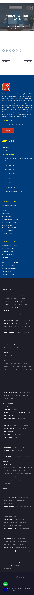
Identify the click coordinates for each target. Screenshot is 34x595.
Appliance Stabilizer (9, 450)
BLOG (5, 488)
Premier (16, 447)
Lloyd (15, 298)
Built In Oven (7, 425)
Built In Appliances (9, 415)
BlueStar (13, 295)
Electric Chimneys (9, 228)
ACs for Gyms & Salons (22, 497)
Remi (11, 369)
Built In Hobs (21, 412)
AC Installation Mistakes (21, 535)
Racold (29, 395)
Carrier (20, 295)
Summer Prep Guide (8, 535)
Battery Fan (7, 216)
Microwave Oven (8, 254)
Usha (10, 347)
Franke (17, 437)
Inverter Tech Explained (10, 541)
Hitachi (7, 298)
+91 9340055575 (10, 187)
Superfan (24, 369)
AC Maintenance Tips (24, 528)
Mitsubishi (22, 298)
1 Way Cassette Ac (8, 314)
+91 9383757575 (10, 178)
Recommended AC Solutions (11, 494)
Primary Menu (30, 2)
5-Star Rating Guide (23, 541)
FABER (23, 381)
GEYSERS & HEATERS (9, 386)
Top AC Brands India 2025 (10, 513)
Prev (5, 62)
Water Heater (8, 271)
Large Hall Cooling (9, 503)
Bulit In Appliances (10, 477)
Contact (5, 150)
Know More (8, 130)
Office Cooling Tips (9, 500)
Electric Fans (7, 230)
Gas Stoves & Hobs (9, 245)
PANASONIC (25, 425)
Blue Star (12, 381)
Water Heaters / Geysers (10, 392)
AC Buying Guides (8, 519)
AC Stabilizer (7, 447)
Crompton (18, 344)
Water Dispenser (9, 268)
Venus (12, 373)
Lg (11, 298)
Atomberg (13, 363)
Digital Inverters (9, 222)
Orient (5, 347)
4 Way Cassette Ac (8, 323)
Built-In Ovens (20, 477)
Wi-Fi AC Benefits (22, 544)
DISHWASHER (15, 562)
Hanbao (6, 366)
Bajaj (5, 344)
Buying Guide (7, 464)
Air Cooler (6, 208)
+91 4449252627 (10, 169)
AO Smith (6, 381)
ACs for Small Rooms (9, 497)
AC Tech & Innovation (9, 538)
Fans (5, 360)
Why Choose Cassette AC (24, 513)
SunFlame (24, 428)
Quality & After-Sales (9, 554)
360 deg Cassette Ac (9, 332)
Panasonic (14, 301)
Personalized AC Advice (23, 551)
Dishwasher (7, 225)
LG (19, 425)
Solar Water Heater (10, 263)
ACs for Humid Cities (21, 500)
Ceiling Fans (25, 480)
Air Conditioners (9, 205)
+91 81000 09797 (10, 165)
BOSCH (24, 418)
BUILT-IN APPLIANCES (25, 562)
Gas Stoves (7, 434)
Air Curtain (6, 211)
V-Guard (16, 347)
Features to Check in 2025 (10, 522)
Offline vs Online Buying (23, 554)
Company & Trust (8, 547)
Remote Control (8, 257)
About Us (5, 148)
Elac (12, 395)
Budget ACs (18, 525)
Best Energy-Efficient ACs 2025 (12, 510)
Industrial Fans (8, 248)
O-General (6, 301)
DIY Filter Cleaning (20, 532)
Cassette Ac (7, 310)
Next (28, 62)
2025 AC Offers (22, 522)
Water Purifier (8, 274)
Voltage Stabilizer (9, 265)
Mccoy (24, 366)
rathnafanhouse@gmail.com (14, 191)
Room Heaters (7, 260)
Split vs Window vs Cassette (24, 506)
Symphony (25, 344)
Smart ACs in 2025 (22, 538)
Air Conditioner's (9, 292)
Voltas (20, 301)
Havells (12, 366)
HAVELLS (29, 381)
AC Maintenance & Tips (10, 528)
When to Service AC (8, 532)
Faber (10, 355)
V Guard (7, 373)
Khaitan (18, 366)
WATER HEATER (7, 562)
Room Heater (7, 389)
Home (4, 145)
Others (6, 406)
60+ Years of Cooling (9, 551)
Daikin (25, 295)
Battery (5, 213)
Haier (30, 295)
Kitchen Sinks (7, 251)
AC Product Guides (9, 506)
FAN (24, 565)
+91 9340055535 (10, 183)
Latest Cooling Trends (10, 544)
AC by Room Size (20, 519)
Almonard (6, 363)
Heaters (15, 470)
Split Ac (6, 295)
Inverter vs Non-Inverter (10, 516)
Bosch (5, 355)
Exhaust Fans (7, 233)
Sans (17, 441)
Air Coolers (29, 467)
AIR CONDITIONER (8, 491)
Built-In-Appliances (10, 219)
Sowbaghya (17, 369)
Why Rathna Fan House (22, 547)
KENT (18, 381)
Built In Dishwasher (9, 418)
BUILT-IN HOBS (7, 565)
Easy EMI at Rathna (8, 525)
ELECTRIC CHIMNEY (17, 565)
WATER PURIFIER (7, 568)
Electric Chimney (8, 473)
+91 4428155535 (10, 174)
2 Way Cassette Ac (8, 320)
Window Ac (6, 304)
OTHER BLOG (7, 559)
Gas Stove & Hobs (18, 473)
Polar (6, 369)
